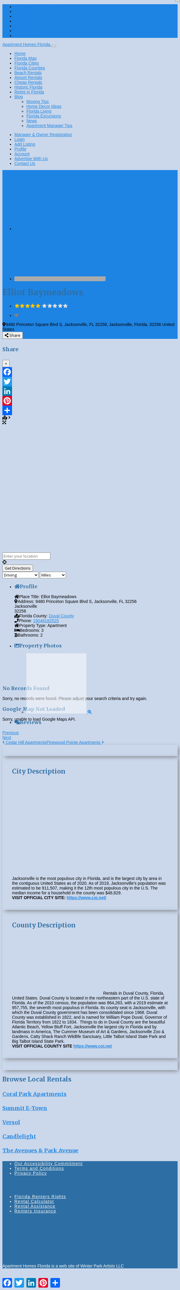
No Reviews (25, 310)
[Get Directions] (17, 568)
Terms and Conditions (39, 1168)
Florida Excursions (43, 116)
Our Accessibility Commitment (48, 1163)
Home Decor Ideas (44, 106)
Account (22, 25)
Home (20, 53)
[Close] (177, 1)
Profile (20, 21)
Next (6, 737)
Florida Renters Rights (40, 1196)
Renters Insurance (35, 1211)
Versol (11, 1122)
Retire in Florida (29, 92)
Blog (18, 96)
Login (19, 11)
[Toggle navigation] (53, 46)
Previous (10, 732)
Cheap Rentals (28, 82)
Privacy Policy (30, 1173)
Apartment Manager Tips (49, 125)
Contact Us (24, 35)
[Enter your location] (26, 556)
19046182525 (46, 620)
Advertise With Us (31, 30)
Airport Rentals (28, 77)
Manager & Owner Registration (43, 6)
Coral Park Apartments (34, 1094)
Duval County (118, 278)
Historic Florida (28, 87)
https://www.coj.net (93, 1046)
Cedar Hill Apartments (24, 742)
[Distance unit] (53, 575)
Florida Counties (29, 67)
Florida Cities (26, 63)
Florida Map (25, 58)
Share (12, 335)
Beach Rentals (28, 72)
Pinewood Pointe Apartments (75, 742)
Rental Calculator (34, 1201)
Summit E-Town (24, 1108)
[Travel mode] (20, 575)
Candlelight (19, 1136)
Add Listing (24, 16)
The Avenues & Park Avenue (40, 1150)
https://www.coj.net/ (86, 897)
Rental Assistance (35, 1206)
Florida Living (38, 111)
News (31, 120)
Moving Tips (37, 101)
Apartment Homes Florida (26, 44)
